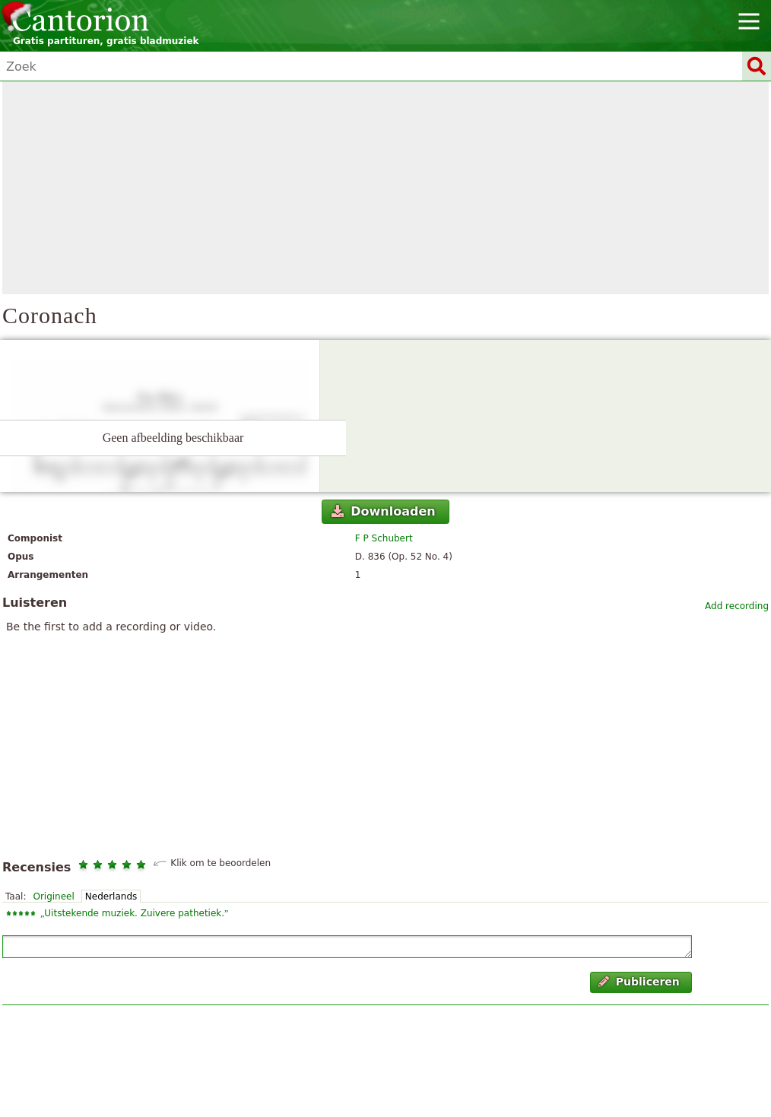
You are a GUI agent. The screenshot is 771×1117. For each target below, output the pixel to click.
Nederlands (111, 896)
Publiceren (638, 982)
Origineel (53, 896)
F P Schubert (384, 538)
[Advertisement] (385, 187)
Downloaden (384, 511)
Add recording (737, 606)
